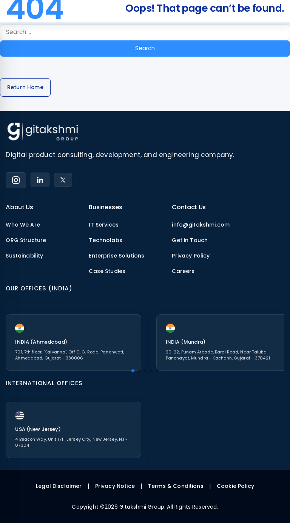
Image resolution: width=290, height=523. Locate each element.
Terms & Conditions (176, 486)
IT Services (104, 224)
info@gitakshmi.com (201, 224)
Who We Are (23, 224)
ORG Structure (26, 240)
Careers (183, 271)
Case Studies (107, 271)
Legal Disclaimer (59, 486)
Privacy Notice (115, 486)
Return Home (25, 87)
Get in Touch (190, 240)
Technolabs (105, 240)
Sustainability (24, 255)
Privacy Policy (191, 255)
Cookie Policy (235, 486)
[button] (132, 370)
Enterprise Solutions (116, 255)
